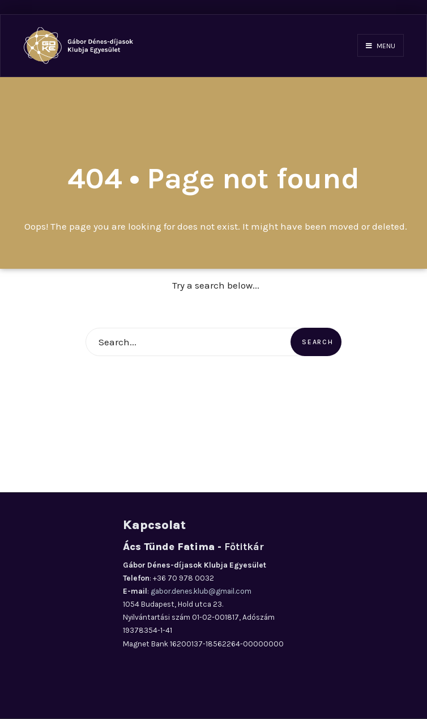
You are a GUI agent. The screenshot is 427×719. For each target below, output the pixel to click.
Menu (380, 46)
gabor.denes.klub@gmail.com (201, 591)
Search (317, 342)
